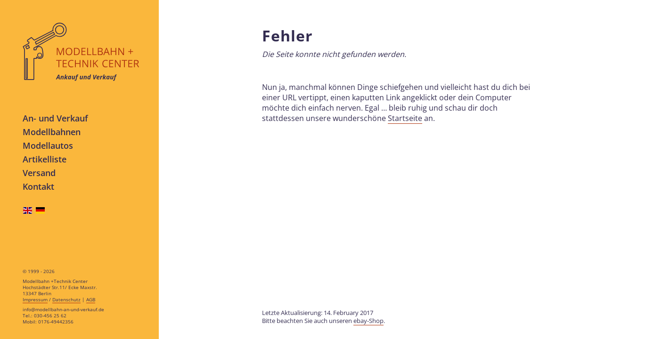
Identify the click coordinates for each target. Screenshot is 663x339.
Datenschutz (66, 300)
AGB (90, 300)
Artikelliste (44, 159)
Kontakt (38, 186)
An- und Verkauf (55, 118)
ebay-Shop (368, 321)
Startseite (405, 118)
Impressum (35, 300)
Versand (39, 172)
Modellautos (48, 145)
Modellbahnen (52, 131)
